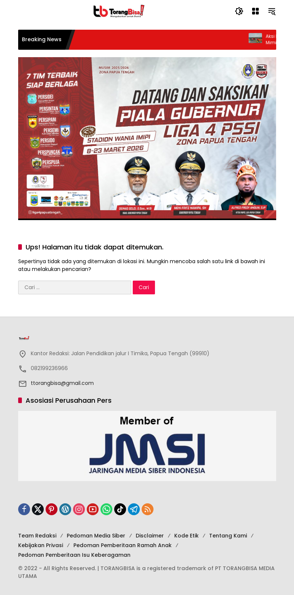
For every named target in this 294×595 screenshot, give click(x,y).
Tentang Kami (228, 535)
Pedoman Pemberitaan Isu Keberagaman (74, 555)
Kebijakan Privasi (40, 545)
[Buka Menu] (255, 11)
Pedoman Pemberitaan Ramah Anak (122, 545)
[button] (239, 11)
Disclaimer (150, 535)
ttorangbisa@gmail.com (62, 383)
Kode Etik (186, 535)
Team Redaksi (37, 535)
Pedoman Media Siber (96, 535)
